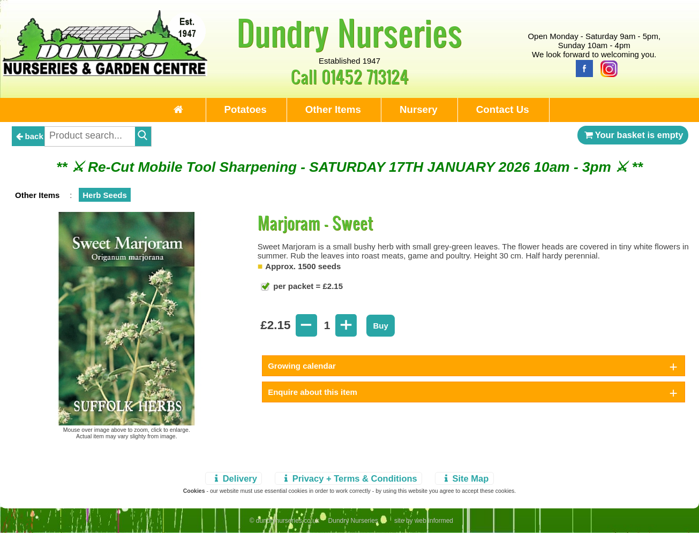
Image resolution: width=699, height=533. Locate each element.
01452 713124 (365, 76)
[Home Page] (105, 73)
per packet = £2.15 (307, 286)
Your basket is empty (633, 135)
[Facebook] (581, 67)
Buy (380, 325)
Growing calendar (302, 365)
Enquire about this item (312, 392)
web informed (434, 520)
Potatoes (245, 109)
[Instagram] (606, 67)
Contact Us (502, 109)
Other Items (333, 109)
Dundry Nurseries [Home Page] (349, 32)
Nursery (419, 109)
